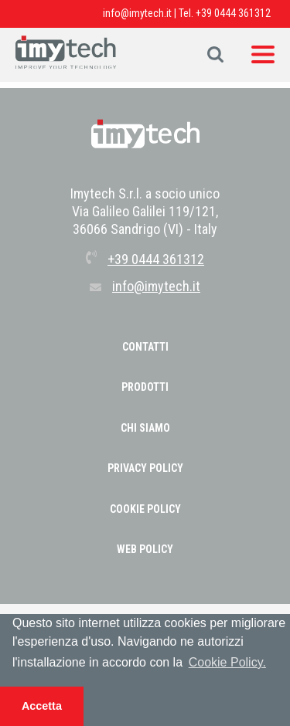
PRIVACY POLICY (145, 468)
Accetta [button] (42, 706)
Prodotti (145, 387)
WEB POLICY (145, 549)
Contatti (145, 347)
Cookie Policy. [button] (227, 662)
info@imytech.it (137, 13)
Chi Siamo (145, 428)
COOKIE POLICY (145, 509)
